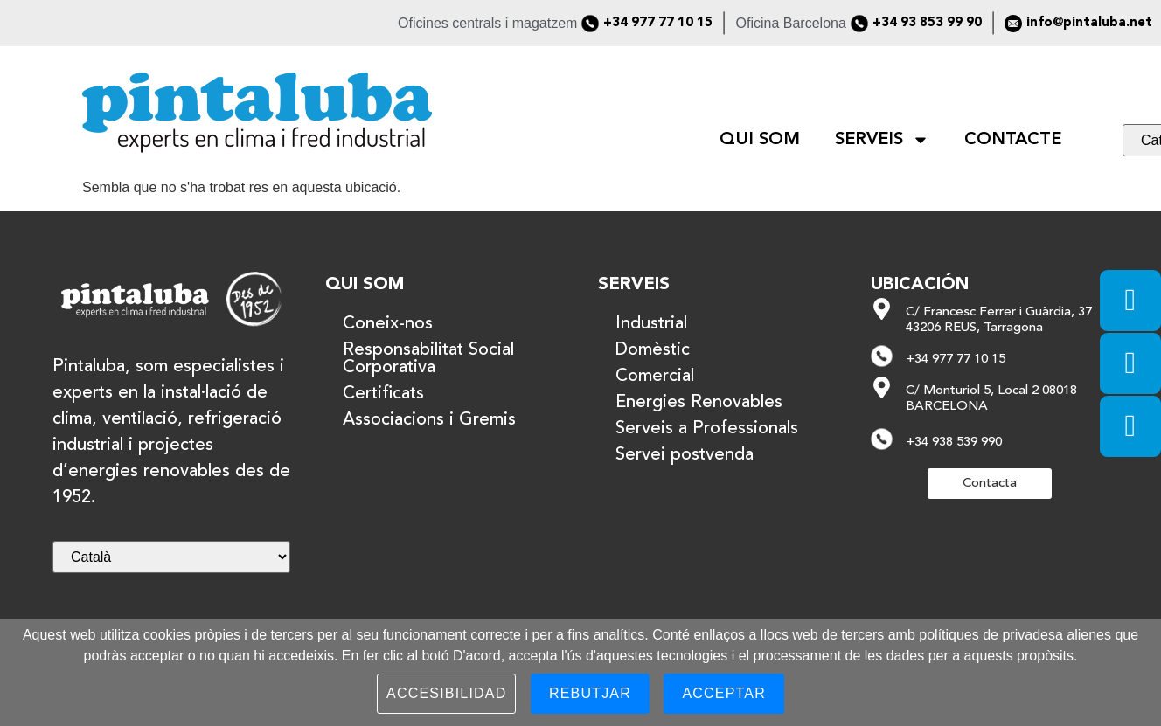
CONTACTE (1012, 140)
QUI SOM (760, 140)
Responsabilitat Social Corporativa (428, 359)
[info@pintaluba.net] (1013, 23)
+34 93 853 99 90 (927, 23)
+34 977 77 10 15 (658, 23)
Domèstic (652, 350)
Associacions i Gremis (429, 420)
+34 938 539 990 (954, 442)
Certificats (383, 394)
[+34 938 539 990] (882, 439)
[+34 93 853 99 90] (859, 23)
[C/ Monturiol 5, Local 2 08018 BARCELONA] (882, 387)
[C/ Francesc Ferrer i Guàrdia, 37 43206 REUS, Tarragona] (882, 309)
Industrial (651, 324)
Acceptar (724, 693)
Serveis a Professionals (706, 429)
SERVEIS (882, 139)
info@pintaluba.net (1089, 23)
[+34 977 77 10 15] (590, 23)
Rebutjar (590, 693)
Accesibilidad (446, 693)
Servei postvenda (684, 455)
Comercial (654, 376)
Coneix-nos (388, 324)
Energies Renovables (698, 402)
